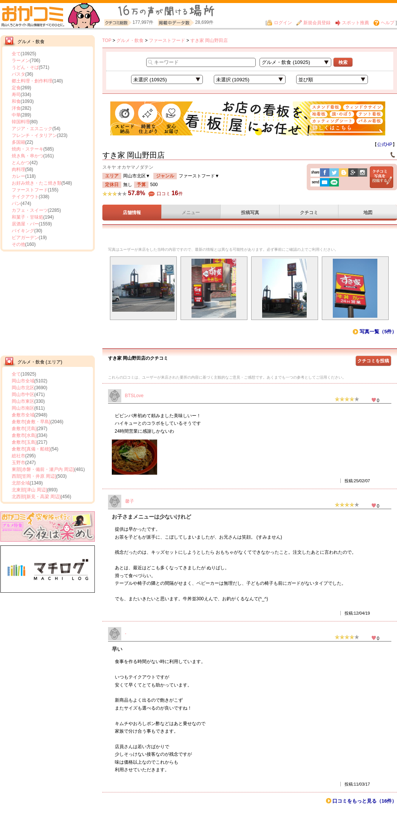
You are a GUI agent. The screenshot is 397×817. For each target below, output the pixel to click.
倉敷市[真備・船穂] (31, 449)
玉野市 (18, 462)
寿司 (16, 94)
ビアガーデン (25, 237)
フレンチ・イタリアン (34, 135)
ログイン (279, 22)
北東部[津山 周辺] (29, 489)
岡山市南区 (23, 408)
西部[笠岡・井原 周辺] (34, 476)
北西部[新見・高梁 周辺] (36, 496)
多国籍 (18, 142)
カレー (18, 176)
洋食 (16, 108)
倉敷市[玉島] (24, 442)
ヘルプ (384, 22)
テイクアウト (25, 196)
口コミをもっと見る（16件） (364, 801)
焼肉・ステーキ (27, 149)
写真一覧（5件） (378, 331)
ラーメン (21, 60)
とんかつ (21, 162)
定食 (16, 87)
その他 (18, 244)
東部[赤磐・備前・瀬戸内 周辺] (43, 469)
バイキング (23, 230)
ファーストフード (30, 190)
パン (16, 203)
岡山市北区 (23, 387)
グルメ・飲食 (130, 40)
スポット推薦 (352, 22)
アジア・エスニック (32, 128)
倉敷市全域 (23, 415)
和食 (16, 101)
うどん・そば (25, 67)
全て (16, 53)
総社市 (18, 455)
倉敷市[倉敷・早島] (31, 421)
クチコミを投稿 (373, 360)
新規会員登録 (314, 22)
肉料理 (18, 169)
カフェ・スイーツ (30, 210)
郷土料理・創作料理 (32, 81)
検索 (343, 62)
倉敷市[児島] (24, 428)
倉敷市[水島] (24, 435)
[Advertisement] (47, 302)
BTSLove (134, 395)
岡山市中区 (23, 394)
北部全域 (21, 483)
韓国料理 (21, 121)
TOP (106, 40)
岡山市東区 (23, 401)
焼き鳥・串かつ (27, 155)
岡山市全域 (23, 381)
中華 (16, 115)
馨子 (129, 501)
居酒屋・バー (25, 224)
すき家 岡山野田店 (209, 40)
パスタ (18, 74)
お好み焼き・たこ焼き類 (37, 183)
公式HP (384, 144)
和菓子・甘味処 (27, 217)
